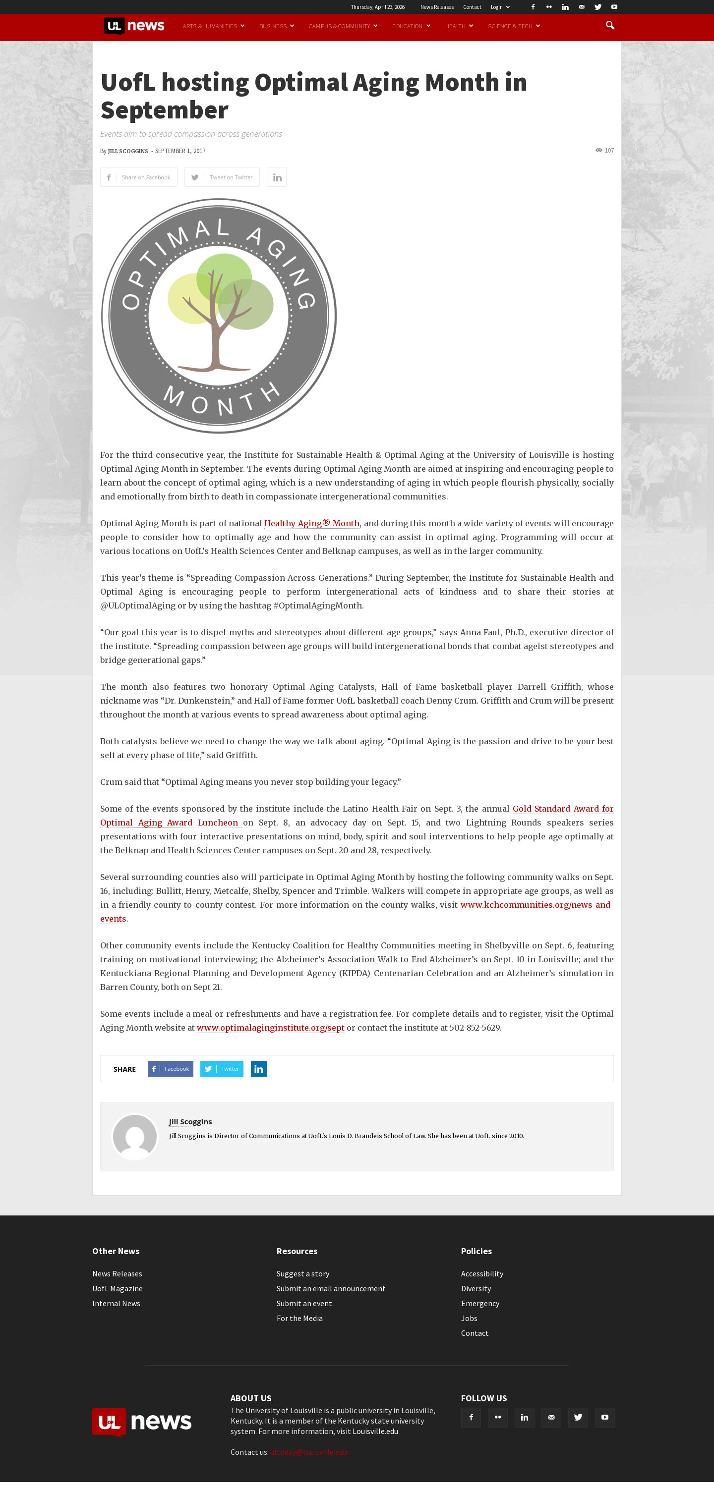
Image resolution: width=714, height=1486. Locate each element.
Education (411, 26)
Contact (472, 6)
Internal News (116, 1303)
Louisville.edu (375, 1431)
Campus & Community (343, 26)
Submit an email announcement (331, 1288)
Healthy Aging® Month (311, 523)
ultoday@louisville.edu (308, 1452)
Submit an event (304, 1303)
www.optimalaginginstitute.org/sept (271, 1028)
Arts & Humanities (214, 26)
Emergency (480, 1303)
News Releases (437, 6)
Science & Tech (514, 26)
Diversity (476, 1288)
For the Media (300, 1318)
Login (500, 6)
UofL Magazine (117, 1288)
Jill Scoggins (128, 151)
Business (277, 26)
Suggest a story (303, 1273)
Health (459, 26)
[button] (610, 26)
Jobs (469, 1318)
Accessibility (482, 1273)
